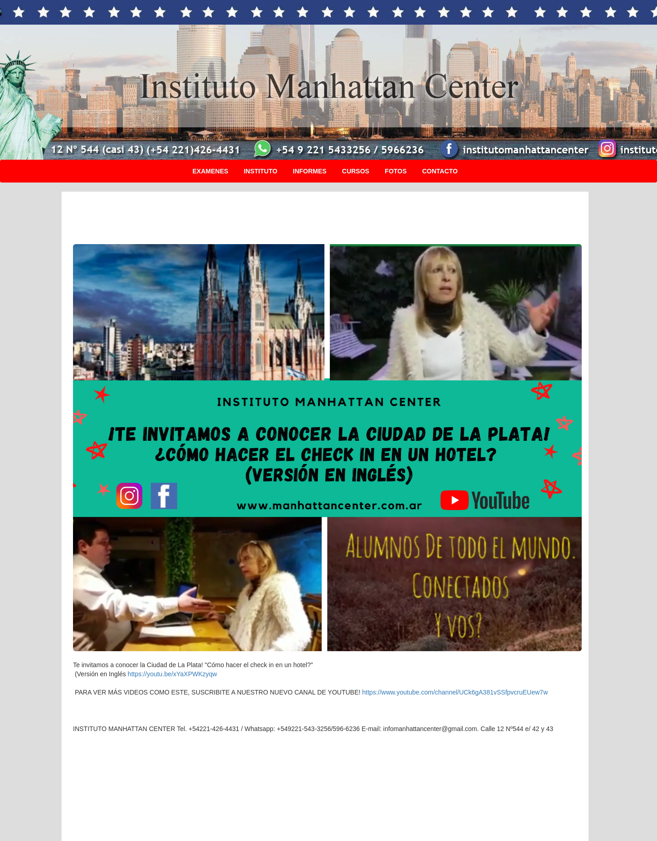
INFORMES (310, 171)
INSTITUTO (260, 171)
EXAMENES (211, 171)
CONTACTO (440, 171)
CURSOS (356, 171)
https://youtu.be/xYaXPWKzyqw (172, 674)
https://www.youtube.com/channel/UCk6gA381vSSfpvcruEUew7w (455, 692)
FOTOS (396, 171)
